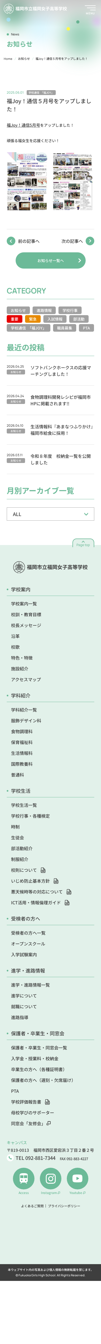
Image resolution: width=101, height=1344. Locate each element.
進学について (24, 995)
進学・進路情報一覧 (30, 984)
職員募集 (64, 328)
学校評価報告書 (30, 1101)
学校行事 (70, 310)
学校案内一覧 (24, 603)
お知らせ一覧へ (50, 260)
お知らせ (18, 310)
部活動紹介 (22, 848)
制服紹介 (19, 859)
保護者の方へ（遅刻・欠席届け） (43, 1080)
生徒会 (17, 837)
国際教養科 (22, 764)
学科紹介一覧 (24, 709)
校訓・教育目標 (26, 614)
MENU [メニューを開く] (90, 13)
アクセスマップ (26, 679)
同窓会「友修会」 (31, 1123)
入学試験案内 (24, 954)
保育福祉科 (22, 742)
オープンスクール (28, 943)
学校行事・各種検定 (30, 816)
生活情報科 (22, 753)
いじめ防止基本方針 (34, 880)
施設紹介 (19, 668)
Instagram (50, 1181)
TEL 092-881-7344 (31, 1158)
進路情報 (44, 310)
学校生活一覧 (24, 805)
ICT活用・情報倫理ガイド (40, 902)
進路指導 (19, 1017)
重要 (14, 319)
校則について (28, 870)
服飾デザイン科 (26, 720)
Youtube (77, 1181)
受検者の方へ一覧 (28, 932)
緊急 (33, 319)
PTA (86, 328)
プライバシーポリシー (64, 1206)
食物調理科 (22, 731)
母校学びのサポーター (32, 1112)
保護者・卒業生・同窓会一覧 (39, 1047)
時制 (15, 826)
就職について (24, 1006)
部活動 (79, 319)
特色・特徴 (22, 657)
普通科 (17, 774)
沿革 (15, 636)
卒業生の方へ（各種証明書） (39, 1069)
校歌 (15, 647)
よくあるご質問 (32, 1206)
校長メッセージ (26, 625)
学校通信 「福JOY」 (28, 328)
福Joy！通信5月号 (23, 125)
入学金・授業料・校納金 (34, 1058)
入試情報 (54, 319)
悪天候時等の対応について (41, 891)
